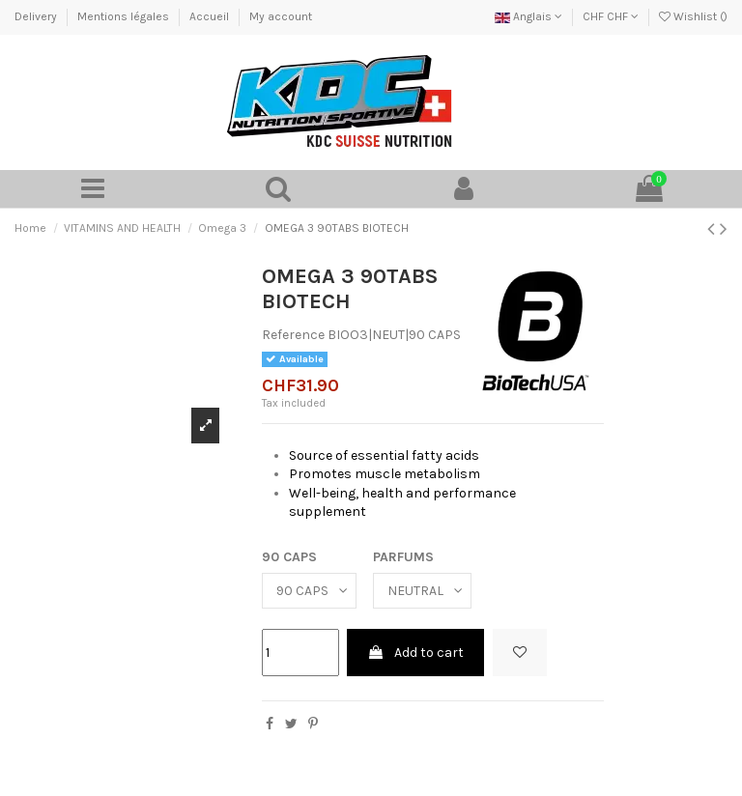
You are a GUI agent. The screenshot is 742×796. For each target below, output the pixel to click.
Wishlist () (693, 16)
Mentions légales (124, 16)
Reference (293, 335)
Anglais (528, 16)
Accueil (210, 16)
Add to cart (415, 652)
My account (280, 16)
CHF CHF (611, 16)
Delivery (37, 16)
